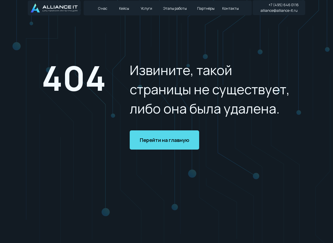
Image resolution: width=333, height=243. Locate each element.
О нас (102, 8)
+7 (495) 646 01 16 (284, 4)
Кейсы (124, 8)
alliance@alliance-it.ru (279, 10)
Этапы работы (175, 8)
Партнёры (206, 8)
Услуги (146, 8)
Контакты (230, 8)
